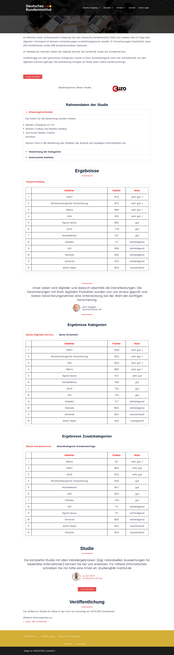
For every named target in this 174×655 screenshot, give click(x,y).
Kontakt (132, 8)
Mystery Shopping (90, 8)
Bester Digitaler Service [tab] (39, 334)
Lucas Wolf (88, 575)
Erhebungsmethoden (41, 112)
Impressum (68, 644)
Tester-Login (143, 8)
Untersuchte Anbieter (41, 157)
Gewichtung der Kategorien (45, 151)
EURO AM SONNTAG (36, 621)
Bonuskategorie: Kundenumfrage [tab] (76, 446)
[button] (87, 112)
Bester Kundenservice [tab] (38, 446)
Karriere (120, 8)
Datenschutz (81, 644)
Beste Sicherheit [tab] (68, 334)
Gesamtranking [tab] (35, 181)
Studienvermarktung (92, 578)
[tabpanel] (87, 229)
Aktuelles (107, 8)
